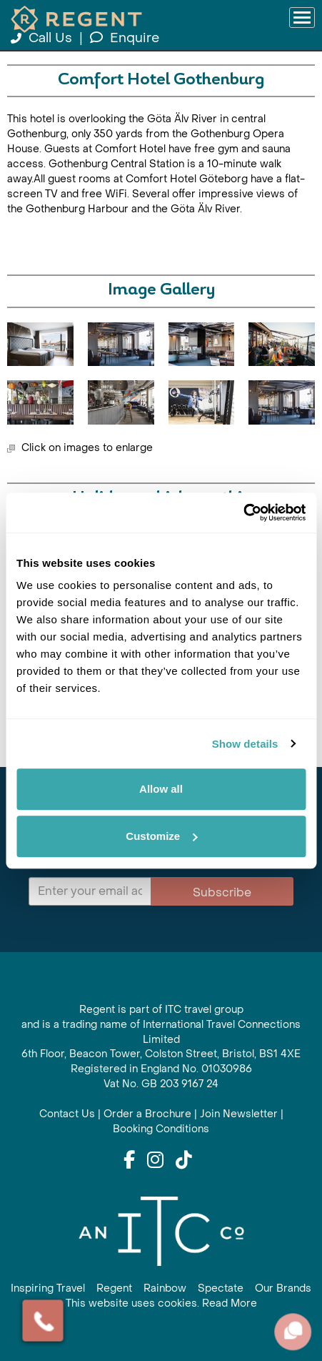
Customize (161, 836)
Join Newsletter (239, 1114)
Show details (245, 744)
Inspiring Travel (48, 1288)
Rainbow (165, 1288)
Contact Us (67, 1114)
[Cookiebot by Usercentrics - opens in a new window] (243, 512)
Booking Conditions (161, 1129)
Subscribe (222, 892)
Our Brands (283, 1288)
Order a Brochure (147, 1114)
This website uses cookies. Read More (161, 1303)
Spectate (220, 1288)
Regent (114, 1288)
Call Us (43, 38)
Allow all (161, 789)
